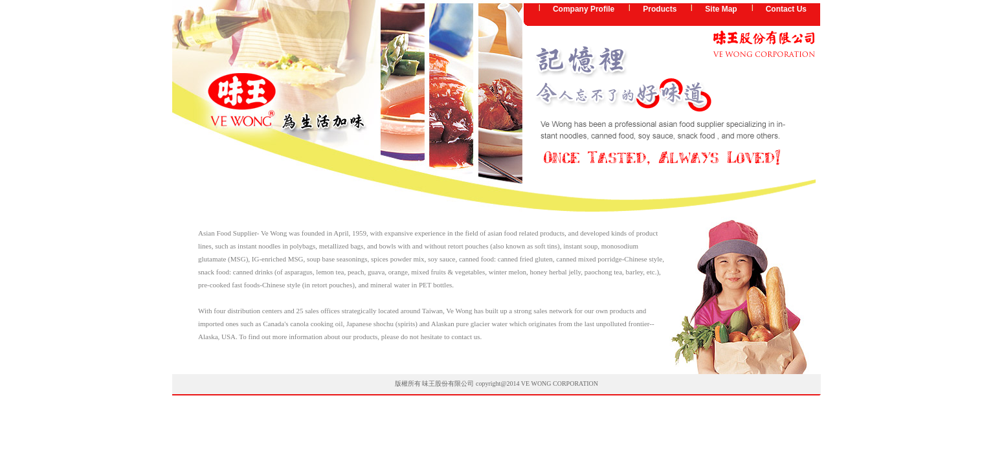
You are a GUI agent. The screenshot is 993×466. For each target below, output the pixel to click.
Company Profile (583, 9)
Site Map (721, 9)
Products (659, 9)
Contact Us (786, 9)
